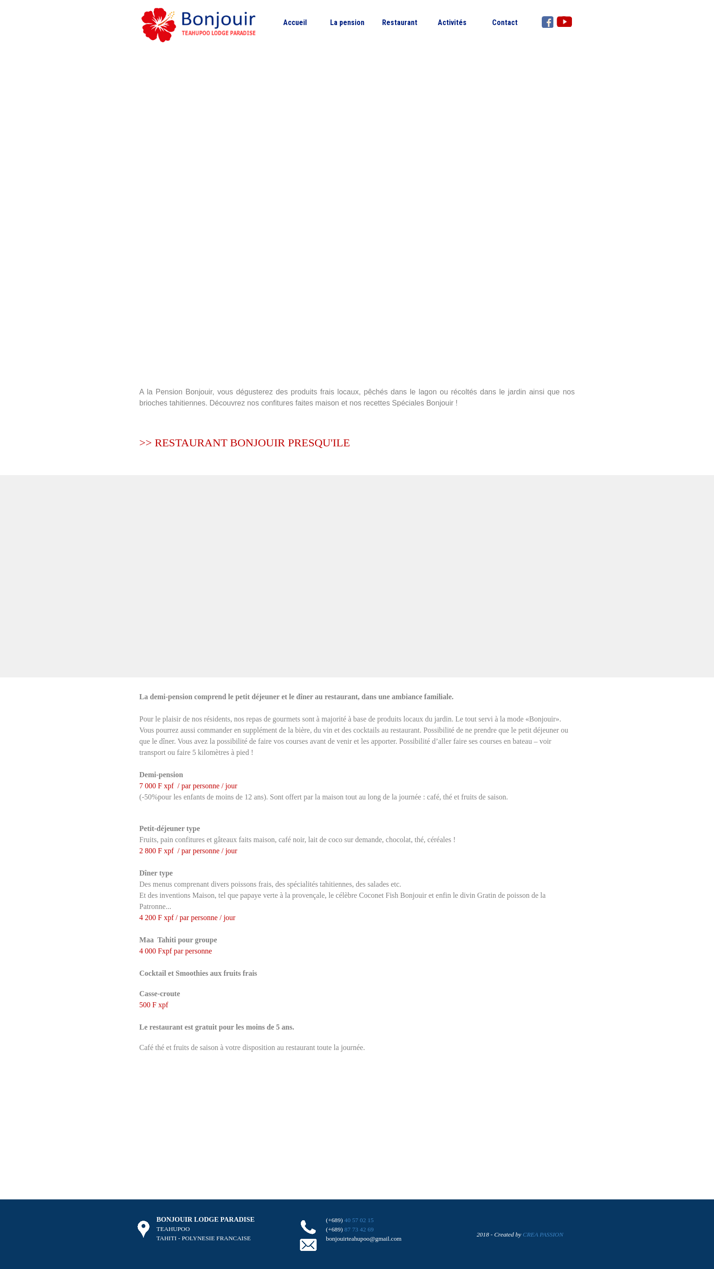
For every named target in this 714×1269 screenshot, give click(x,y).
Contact (505, 22)
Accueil (295, 22)
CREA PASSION (543, 1234)
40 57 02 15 (359, 1220)
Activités (452, 22)
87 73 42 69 (359, 1229)
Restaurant (399, 22)
